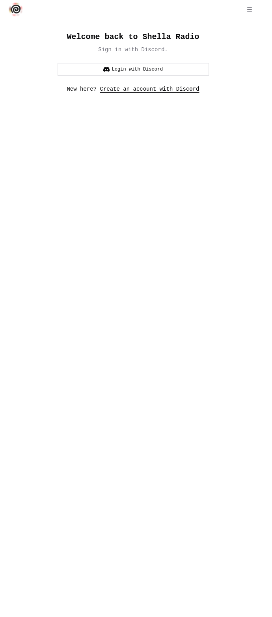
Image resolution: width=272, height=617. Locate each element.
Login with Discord (133, 69)
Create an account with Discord (149, 89)
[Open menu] (249, 9)
